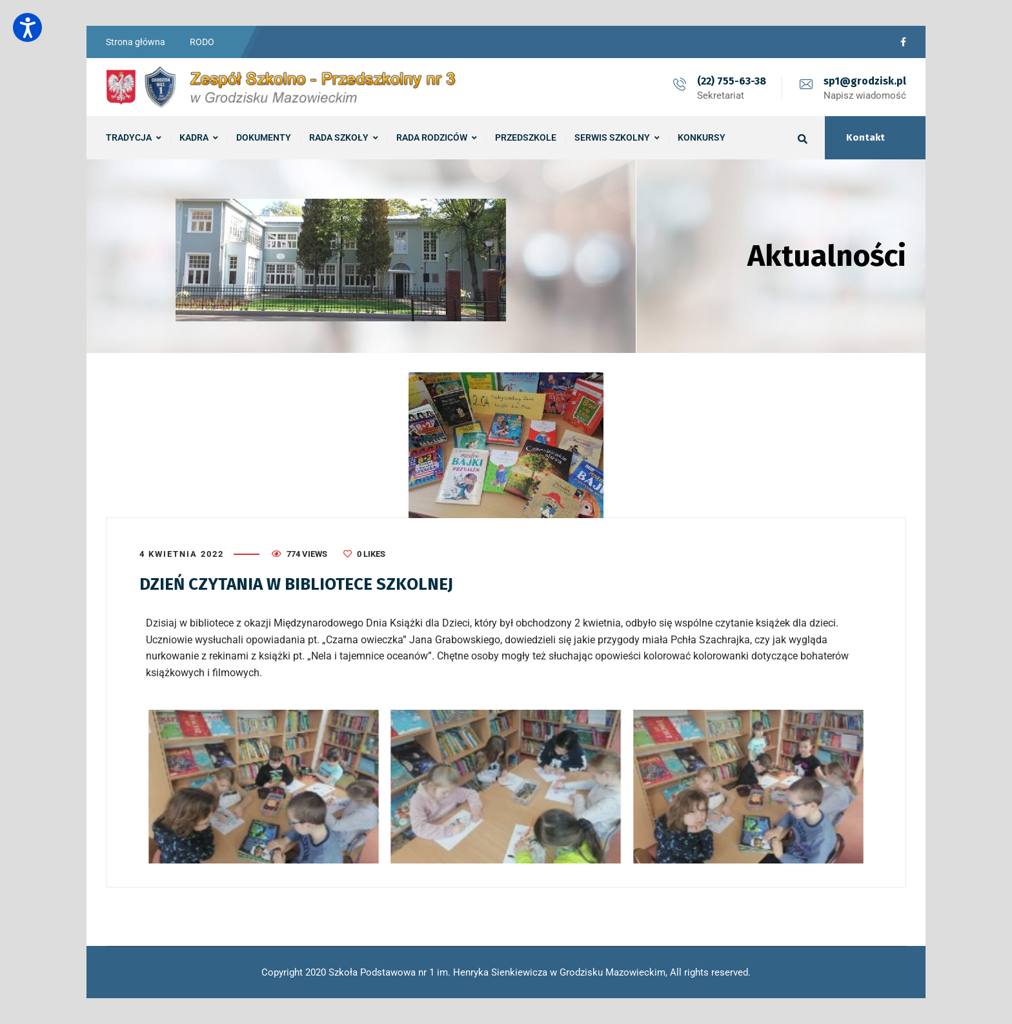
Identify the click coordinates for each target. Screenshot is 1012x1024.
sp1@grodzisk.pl (865, 81)
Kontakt (865, 137)
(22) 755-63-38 (731, 81)
